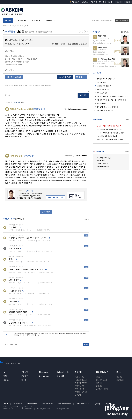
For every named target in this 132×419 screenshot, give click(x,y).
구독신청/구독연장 (81, 383)
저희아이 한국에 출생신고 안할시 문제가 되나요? (112, 100)
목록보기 (80, 77)
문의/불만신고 (79, 377)
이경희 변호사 (102, 47)
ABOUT (5, 404)
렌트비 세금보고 (102, 103)
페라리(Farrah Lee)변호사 (107, 59)
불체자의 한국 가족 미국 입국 (106, 79)
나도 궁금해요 (65, 77)
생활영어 (6, 380)
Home (6, 25)
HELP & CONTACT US (83, 404)
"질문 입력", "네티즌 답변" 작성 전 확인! (110, 139)
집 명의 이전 (13, 227)
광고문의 (78, 395)
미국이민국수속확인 (104, 157)
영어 (99, 2)
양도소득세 (12, 301)
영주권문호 (99, 377)
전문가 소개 (36, 20)
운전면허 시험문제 (103, 166)
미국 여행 (99, 383)
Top (1, 362)
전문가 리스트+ (125, 32)
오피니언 (24, 372)
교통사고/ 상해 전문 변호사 (106, 61)
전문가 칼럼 (22, 20)
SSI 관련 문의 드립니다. (104, 86)
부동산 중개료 (13, 280)
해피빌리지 (120, 380)
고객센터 (78, 372)
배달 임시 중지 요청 (81, 392)
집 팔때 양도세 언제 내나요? (18, 322)
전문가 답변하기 (14, 77)
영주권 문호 (101, 160)
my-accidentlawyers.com (104, 66)
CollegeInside (63, 372)
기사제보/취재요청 (81, 380)
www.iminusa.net (101, 54)
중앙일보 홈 (74, 2)
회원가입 (128, 2)
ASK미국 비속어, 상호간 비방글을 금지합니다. (111, 133)
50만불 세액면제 (14, 290)
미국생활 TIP (50, 20)
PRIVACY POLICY (48, 404)
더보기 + (86, 219)
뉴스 (5, 372)
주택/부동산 (15, 25)
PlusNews (43, 372)
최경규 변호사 (102, 36)
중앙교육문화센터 (102, 389)
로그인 (118, 2)
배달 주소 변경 (79, 386)
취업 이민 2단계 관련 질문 (105, 110)
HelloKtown (85, 2)
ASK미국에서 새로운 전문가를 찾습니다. (110, 129)
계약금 (10, 258)
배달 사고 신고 (79, 389)
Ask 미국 (60, 376)
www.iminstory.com (102, 43)
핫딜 (104, 2)
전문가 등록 (122, 20)
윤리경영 (97, 404)
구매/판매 (25, 25)
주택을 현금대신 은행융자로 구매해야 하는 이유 (26, 269)
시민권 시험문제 (102, 163)
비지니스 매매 (13, 248)
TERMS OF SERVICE (64, 404)
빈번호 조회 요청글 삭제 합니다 (107, 136)
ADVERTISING (17, 404)
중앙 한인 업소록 (101, 380)
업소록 (110, 2)
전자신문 (119, 377)
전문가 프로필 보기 (56, 197)
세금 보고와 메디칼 (103, 89)
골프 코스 (99, 386)
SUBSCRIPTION (32, 404)
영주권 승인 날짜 (102, 93)
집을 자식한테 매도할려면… (18, 312)
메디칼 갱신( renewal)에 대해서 (107, 107)
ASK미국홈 (8, 20)
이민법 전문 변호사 (103, 38)
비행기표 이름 (101, 82)
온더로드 (24, 376)
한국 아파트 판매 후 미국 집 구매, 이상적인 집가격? (27, 238)
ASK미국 (94, 2)
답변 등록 (83, 95)
